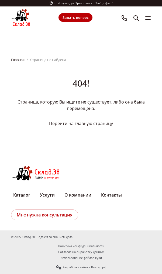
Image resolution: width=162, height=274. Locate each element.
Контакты (111, 195)
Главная (18, 60)
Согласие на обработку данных (81, 252)
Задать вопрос (75, 17)
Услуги (47, 195)
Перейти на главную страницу (81, 123)
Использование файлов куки (81, 258)
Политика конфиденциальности (81, 246)
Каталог (21, 195)
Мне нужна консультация (45, 215)
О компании (77, 195)
